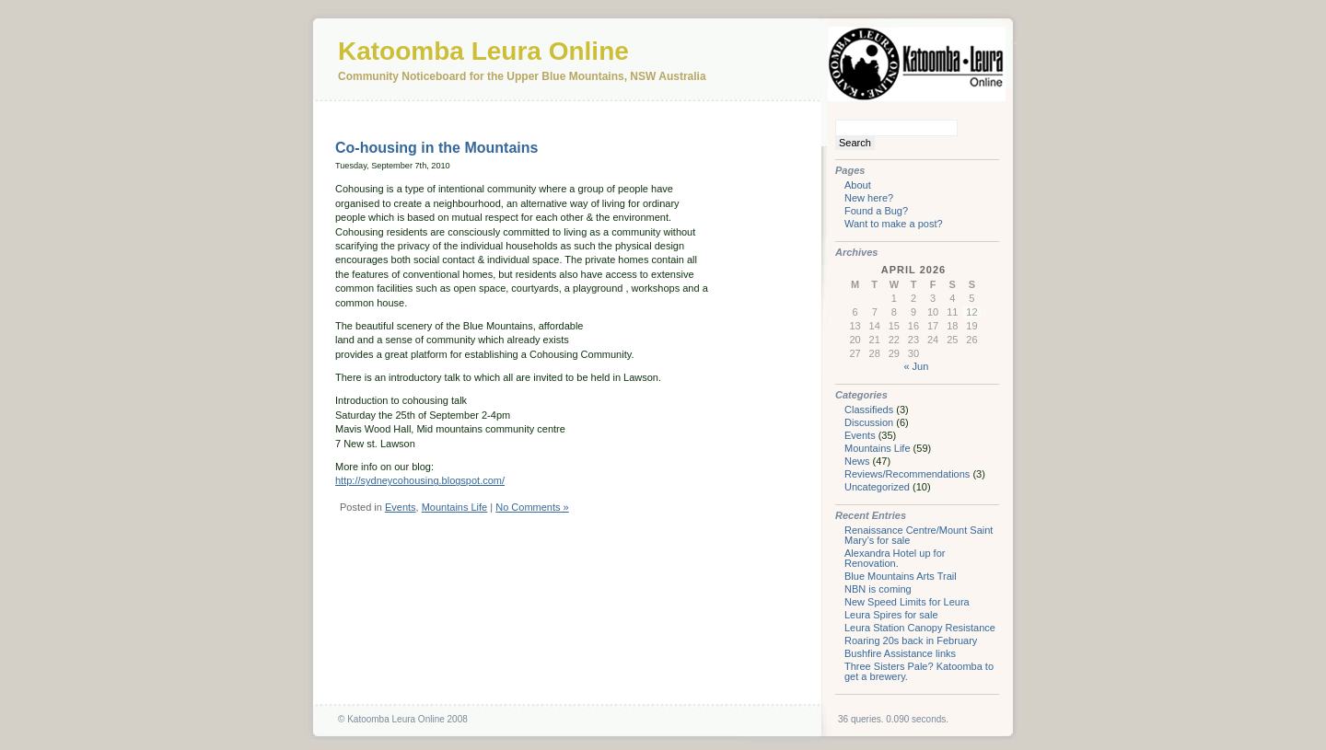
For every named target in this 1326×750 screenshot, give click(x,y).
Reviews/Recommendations (907, 473)
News (857, 461)
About (857, 184)
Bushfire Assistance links (900, 653)
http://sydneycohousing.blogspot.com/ (420, 480)
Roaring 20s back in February (910, 640)
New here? (868, 197)
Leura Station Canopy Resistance (919, 627)
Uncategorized (877, 486)
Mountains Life (455, 507)
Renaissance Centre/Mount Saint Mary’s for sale (918, 535)
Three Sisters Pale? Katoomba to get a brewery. (919, 671)
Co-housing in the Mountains (436, 148)
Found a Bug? (876, 210)
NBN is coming (878, 588)
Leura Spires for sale (891, 614)
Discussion (868, 422)
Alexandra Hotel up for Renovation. (894, 558)
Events (400, 507)
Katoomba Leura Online (483, 51)
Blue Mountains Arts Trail (900, 576)
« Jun (915, 366)
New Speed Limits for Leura (907, 601)
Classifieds (868, 409)
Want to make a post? (893, 223)
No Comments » (531, 507)
